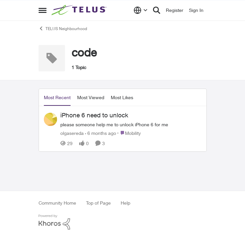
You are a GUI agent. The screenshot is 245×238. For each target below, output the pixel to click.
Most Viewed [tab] (90, 97)
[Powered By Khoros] (123, 222)
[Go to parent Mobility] (129, 132)
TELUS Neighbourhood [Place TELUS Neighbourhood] (63, 28)
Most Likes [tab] (122, 97)
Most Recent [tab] (57, 97)
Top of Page (98, 203)
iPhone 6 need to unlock (94, 115)
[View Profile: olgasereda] (50, 119)
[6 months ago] (100, 132)
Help (125, 203)
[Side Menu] (42, 10)
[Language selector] (140, 10)
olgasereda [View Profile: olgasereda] (72, 133)
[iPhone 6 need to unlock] (130, 124)
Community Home (57, 203)
